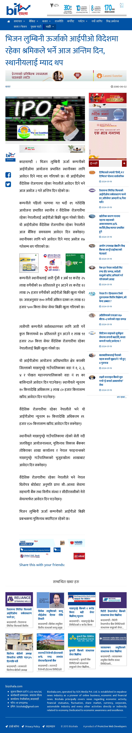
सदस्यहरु (50, 726)
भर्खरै (48, 26)
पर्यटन (81, 21)
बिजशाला (10, 160)
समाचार (18, 21)
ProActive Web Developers (112, 726)
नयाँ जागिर (97, 21)
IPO (57, 550)
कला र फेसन (20, 26)
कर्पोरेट (70, 21)
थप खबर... (122, 397)
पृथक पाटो (36, 26)
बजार (45, 21)
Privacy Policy (32, 726)
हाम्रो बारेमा (14, 726)
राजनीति (59, 21)
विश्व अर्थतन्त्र (112, 21)
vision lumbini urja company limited (35, 550)
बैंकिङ (32, 21)
